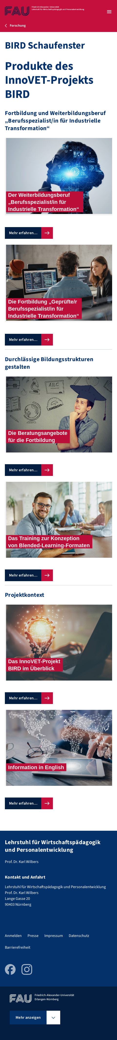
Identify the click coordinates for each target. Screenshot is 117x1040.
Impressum (53, 935)
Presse (33, 935)
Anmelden (13, 935)
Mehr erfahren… (23, 233)
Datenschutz (79, 935)
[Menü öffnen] (109, 11)
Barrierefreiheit (17, 947)
